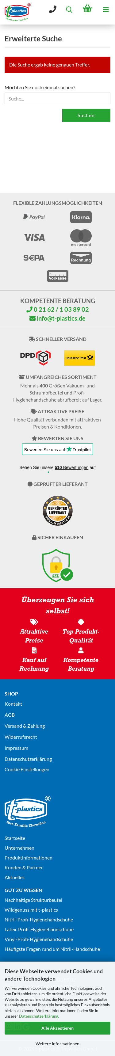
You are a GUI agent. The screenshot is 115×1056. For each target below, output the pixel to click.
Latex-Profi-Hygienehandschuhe (39, 929)
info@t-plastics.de (57, 318)
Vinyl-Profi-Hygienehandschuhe (39, 939)
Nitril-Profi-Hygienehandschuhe (39, 919)
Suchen (86, 115)
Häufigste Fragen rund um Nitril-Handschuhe (52, 949)
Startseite (15, 838)
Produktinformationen (28, 857)
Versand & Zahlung (25, 726)
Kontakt (13, 704)
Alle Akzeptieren (57, 1028)
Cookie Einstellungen (27, 769)
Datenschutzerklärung (38, 1016)
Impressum (16, 748)
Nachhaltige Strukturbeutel (33, 900)
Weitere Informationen (57, 1043)
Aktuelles (15, 877)
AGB (10, 715)
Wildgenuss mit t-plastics (31, 910)
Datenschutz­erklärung (28, 759)
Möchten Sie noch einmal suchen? (40, 87)
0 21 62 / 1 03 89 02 (57, 309)
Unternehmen (19, 848)
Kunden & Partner (24, 867)
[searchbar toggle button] (69, 9)
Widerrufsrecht (21, 737)
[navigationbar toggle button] (106, 9)
